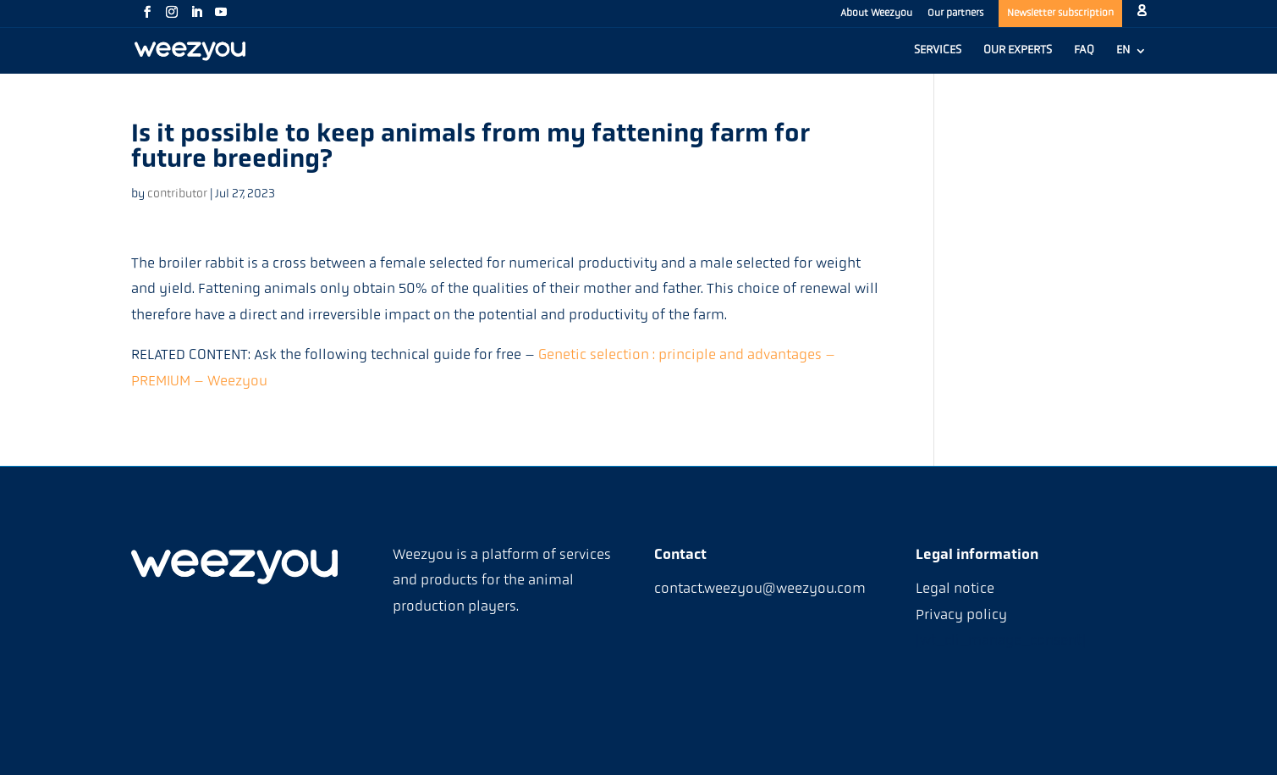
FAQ (1084, 51)
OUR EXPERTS (1017, 51)
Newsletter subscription (1060, 13)
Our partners (955, 13)
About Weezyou (876, 13)
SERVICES (937, 51)
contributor (177, 194)
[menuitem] (1131, 59)
